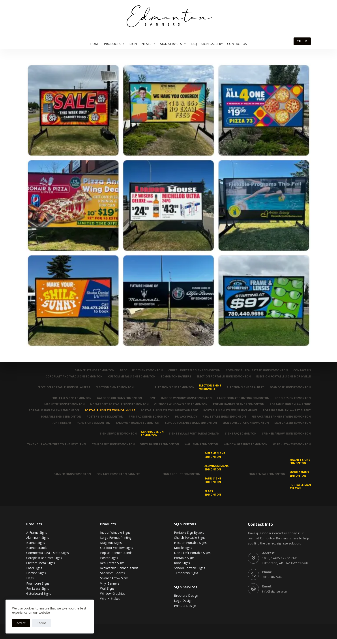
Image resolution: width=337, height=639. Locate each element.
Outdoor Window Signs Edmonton (181, 404)
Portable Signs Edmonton (61, 416)
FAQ (194, 44)
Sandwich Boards (112, 573)
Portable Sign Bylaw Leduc (290, 404)
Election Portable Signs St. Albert (63, 387)
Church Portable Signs (189, 537)
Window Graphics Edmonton (246, 444)
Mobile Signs (183, 548)
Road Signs (182, 563)
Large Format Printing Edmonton (243, 398)
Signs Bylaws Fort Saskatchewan (194, 433)
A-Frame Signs (36, 532)
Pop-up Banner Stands (116, 553)
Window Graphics (112, 593)
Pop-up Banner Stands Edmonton (238, 404)
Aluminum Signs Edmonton (216, 467)
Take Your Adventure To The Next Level (56, 444)
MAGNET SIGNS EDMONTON (300, 461)
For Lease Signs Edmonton (71, 398)
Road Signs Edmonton (93, 423)
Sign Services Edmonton (118, 433)
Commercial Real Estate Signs (47, 553)
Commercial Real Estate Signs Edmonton (257, 370)
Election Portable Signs (190, 543)
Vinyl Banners (109, 583)
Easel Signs (34, 568)
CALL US (302, 41)
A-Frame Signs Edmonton (214, 455)
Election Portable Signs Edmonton (224, 376)
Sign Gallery (212, 44)
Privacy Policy (186, 416)
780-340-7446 (272, 577)
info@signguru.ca (274, 591)
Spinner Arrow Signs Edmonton (286, 433)
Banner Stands (36, 548)
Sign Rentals (142, 43)
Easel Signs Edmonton (212, 480)
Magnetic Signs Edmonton (64, 404)
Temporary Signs (186, 573)
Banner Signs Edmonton (72, 474)
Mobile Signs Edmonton (299, 474)
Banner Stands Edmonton (94, 370)
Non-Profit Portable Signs (192, 553)
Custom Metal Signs (40, 563)
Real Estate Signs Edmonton (224, 416)
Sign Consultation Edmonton (246, 423)
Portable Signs (184, 558)
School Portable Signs (189, 568)
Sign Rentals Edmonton (267, 474)
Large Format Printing (115, 537)
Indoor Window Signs (115, 532)
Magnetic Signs (111, 543)
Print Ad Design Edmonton (149, 416)
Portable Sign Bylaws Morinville (109, 410)
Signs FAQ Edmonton (240, 433)
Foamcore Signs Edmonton (290, 387)
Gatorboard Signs (38, 593)
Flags (30, 578)
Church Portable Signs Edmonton (194, 370)
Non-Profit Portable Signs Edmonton (119, 404)
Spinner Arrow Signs (114, 578)
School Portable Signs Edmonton (191, 423)
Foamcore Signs (37, 583)
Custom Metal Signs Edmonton (131, 376)
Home (94, 44)
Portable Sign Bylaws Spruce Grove (230, 410)
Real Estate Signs (112, 563)
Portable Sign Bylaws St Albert (287, 410)
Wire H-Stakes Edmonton (292, 444)
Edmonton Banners (176, 376)
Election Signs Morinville (210, 387)
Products (114, 43)
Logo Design (183, 600)
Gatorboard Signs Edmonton (119, 398)
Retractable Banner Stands (119, 568)
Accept (21, 623)
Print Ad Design (185, 606)
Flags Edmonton (212, 493)
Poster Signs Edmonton (105, 416)
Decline (42, 623)
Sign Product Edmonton (181, 474)
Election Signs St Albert (245, 387)
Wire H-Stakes (110, 598)
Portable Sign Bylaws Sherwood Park (169, 410)
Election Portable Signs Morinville (283, 376)
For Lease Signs (37, 588)
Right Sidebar (61, 423)
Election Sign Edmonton (115, 387)
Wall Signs (107, 588)
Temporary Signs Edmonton (113, 444)
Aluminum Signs (37, 537)
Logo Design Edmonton (293, 398)
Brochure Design (186, 595)
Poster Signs (109, 558)
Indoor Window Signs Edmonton (186, 398)
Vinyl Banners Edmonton (159, 444)
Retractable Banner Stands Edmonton (281, 416)
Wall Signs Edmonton (201, 444)
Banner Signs (35, 543)
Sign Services (173, 43)
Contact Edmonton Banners (118, 474)
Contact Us (237, 44)
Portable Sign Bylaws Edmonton (54, 410)
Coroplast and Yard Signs (44, 558)
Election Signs (36, 573)
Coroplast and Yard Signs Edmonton (74, 376)
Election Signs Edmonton (175, 387)
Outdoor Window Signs (116, 548)
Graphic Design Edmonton (152, 433)
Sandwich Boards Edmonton (137, 423)
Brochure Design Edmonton (141, 370)
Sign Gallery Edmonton (292, 423)
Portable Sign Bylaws (300, 486)
